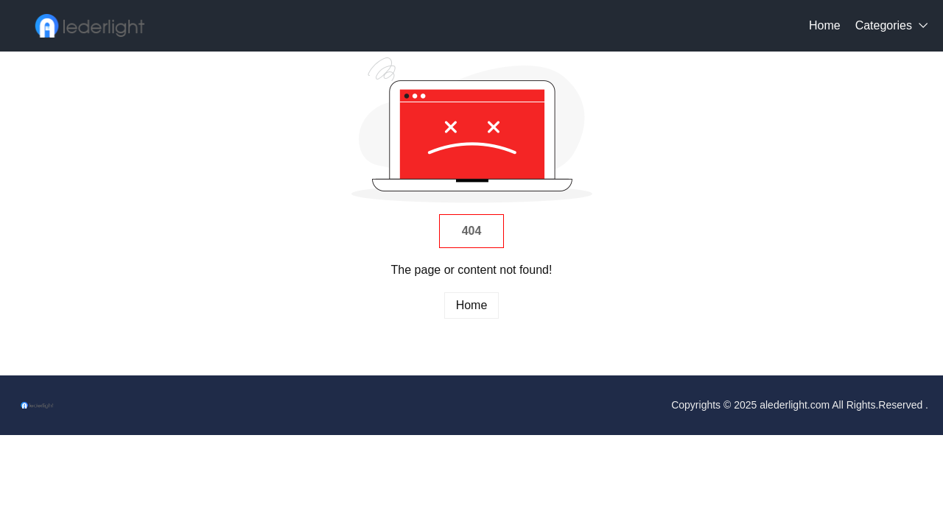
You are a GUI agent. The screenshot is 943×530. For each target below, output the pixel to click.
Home (825, 25)
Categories (883, 25)
